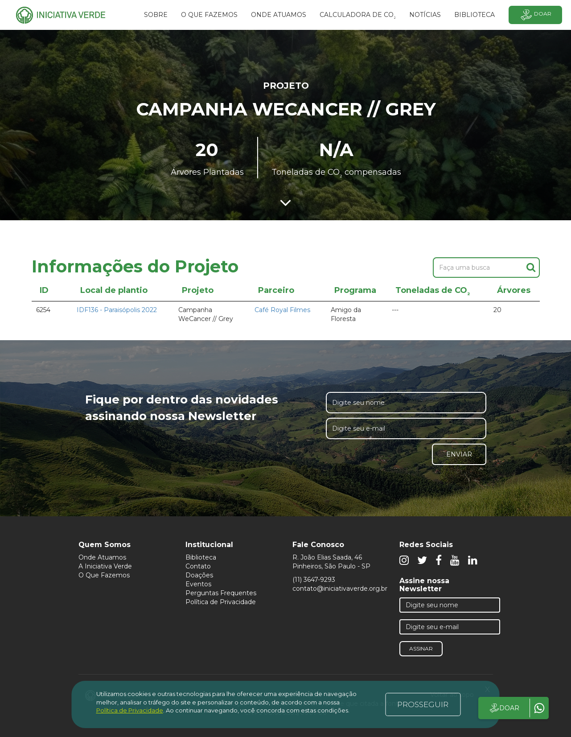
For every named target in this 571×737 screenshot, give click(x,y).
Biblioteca (200, 557)
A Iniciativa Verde (105, 566)
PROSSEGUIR (422, 704)
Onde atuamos (278, 15)
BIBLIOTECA (474, 15)
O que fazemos (209, 15)
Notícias (425, 15)
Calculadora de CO (358, 16)
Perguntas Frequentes (220, 593)
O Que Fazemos (104, 575)
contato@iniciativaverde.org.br (339, 589)
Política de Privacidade (220, 602)
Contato (198, 566)
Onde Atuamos (102, 557)
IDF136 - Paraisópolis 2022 (117, 310)
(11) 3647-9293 (313, 580)
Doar (535, 15)
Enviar (459, 454)
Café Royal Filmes (282, 310)
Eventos (198, 584)
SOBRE (156, 15)
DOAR (504, 708)
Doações (199, 575)
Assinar (421, 648)
